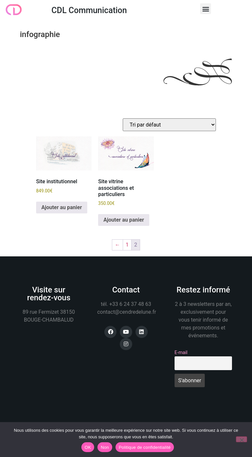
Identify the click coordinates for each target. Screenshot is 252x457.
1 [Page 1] (127, 245)
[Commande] (169, 124)
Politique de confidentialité (145, 447)
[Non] (241, 439)
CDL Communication (89, 10)
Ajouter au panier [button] (61, 207)
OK (88, 447)
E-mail (181, 352)
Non (105, 447)
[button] (205, 8)
